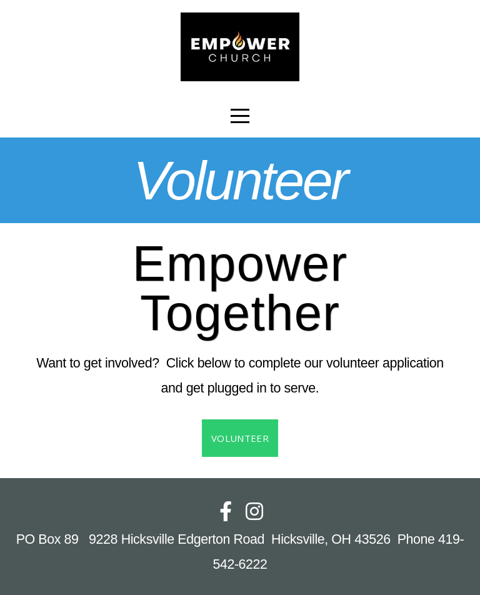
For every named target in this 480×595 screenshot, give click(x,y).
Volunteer (240, 438)
